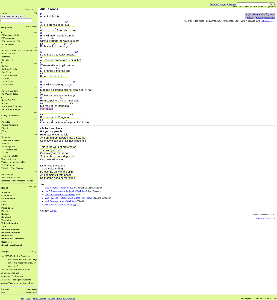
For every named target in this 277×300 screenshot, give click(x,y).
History (248, 6)
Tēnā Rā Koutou (8, 165)
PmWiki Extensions (10, 232)
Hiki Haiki (5, 57)
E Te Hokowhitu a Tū (10, 41)
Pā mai (4, 128)
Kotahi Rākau (7, 84)
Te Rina (4, 153)
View (234, 6)
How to (4, 13)
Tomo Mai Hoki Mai (9, 156)
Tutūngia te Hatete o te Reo (13, 162)
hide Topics (33, 187)
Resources (6, 242)
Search (232, 4)
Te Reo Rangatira (9, 223)
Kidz (3, 201)
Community (6, 195)
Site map (5, 289)
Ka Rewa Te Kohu (9, 69)
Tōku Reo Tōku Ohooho (12, 168)
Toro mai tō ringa (8, 159)
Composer (5, 181)
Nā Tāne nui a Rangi (10, 109)
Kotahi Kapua (7, 82)
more (35, 32)
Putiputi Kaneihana (9, 125)
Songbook (6, 27)
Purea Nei (5, 122)
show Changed (32, 252)
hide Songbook (31, 26)
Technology (7, 220)
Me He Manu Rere (9, 91)
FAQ (35, 13)
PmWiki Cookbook (10, 229)
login (3, 292)
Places (4, 211)
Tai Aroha (5, 137)
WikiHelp (51, 298)
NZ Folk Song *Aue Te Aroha (58, 204)
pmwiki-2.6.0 (30, 292)
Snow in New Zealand (11, 245)
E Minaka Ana (7, 38)
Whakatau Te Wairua (10, 178)
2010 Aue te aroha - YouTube (59, 194)
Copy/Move (271, 6)
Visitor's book (31, 289)
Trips (3, 226)
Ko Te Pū (5, 78)
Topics (4, 188)
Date (13, 181)
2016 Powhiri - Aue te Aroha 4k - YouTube (64, 191)
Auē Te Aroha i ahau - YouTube (59, 201)
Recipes (5, 214)
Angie (248, 14)
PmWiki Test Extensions (12, 239)
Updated (21, 181)
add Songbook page (29, 10)
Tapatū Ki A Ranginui (10, 140)
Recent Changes (218, 4)
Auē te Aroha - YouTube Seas (59, 188)
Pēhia (4, 131)
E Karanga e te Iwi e (10, 35)
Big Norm (270, 14)
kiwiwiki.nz (260, 218)
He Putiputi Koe (8, 53)
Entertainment (8, 198)
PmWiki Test (7, 236)
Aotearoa (5, 192)
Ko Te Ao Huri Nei (9, 75)
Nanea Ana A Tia (8, 100)
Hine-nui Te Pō (7, 60)
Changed (5, 251)
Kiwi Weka (6, 72)
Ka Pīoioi (5, 66)
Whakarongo (7, 175)
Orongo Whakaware (10, 116)
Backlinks (258, 6)
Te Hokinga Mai (8, 147)
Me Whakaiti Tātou (9, 94)
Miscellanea (7, 208)
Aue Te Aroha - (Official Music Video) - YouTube (67, 198)
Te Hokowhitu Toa (9, 150)
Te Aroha (5, 144)
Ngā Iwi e (5, 103)
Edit (241, 6)
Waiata (30, 181)
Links (4, 205)
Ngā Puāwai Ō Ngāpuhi (11, 106)
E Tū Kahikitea (7, 44)
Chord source (267, 21)
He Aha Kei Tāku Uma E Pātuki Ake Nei (19, 51)
